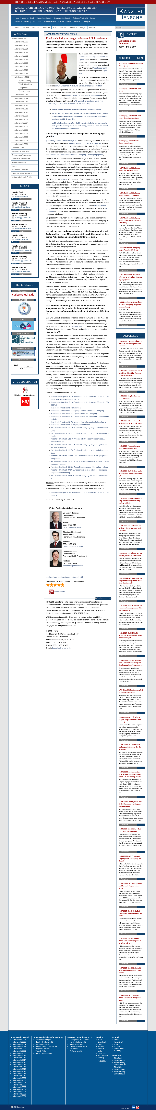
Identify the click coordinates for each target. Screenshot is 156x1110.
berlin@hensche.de (21, 196)
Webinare (77, 22)
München (62, 27)
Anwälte (92, 27)
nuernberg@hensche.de (23, 261)
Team (116, 1044)
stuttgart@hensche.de (22, 271)
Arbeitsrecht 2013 (21, 102)
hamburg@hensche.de (22, 218)
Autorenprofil (57, 592)
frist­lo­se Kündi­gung (78, 326)
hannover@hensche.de (23, 228)
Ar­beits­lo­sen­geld (100, 68)
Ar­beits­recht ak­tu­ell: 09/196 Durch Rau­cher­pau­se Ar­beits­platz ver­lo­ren (79, 467)
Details (22, 199)
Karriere (101, 1047)
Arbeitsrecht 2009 (21, 116)
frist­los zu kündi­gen (93, 143)
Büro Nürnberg (119, 1072)
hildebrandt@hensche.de (73, 546)
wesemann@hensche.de (73, 566)
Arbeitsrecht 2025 (21, 45)
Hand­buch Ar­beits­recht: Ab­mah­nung (65, 408)
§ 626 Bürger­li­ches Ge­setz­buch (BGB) (61, 140)
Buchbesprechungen (43, 1040)
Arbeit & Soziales (25, 84)
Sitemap (101, 1058)
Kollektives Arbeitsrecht (78, 1047)
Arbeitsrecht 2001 (21, 144)
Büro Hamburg (119, 1063)
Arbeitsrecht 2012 (21, 105)
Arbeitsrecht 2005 (21, 130)
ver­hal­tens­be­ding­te (89, 57)
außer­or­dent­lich (75, 143)
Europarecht (23, 88)
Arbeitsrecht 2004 (21, 134)
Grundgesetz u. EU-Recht (79, 1040)
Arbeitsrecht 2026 (21, 42)
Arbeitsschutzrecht (77, 1044)
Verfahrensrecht (76, 1051)
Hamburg (35, 27)
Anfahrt (14, 199)
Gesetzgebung (24, 91)
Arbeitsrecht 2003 (21, 137)
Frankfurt (26, 27)
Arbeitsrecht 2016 (22, 77)
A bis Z (100, 1040)
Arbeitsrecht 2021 (21, 60)
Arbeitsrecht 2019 (21, 67)
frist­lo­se (64, 179)
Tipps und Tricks (18, 148)
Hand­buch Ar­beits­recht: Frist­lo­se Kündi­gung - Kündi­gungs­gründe (77, 155)
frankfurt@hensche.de (22, 207)
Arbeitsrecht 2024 (21, 49)
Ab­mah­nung (89, 329)
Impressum (118, 1047)
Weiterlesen (125, 84)
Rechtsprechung (25, 81)
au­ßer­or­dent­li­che (73, 95)
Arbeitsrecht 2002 (21, 141)
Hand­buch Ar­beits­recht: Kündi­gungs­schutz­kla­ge (70, 425)
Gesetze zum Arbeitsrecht (62, 18)
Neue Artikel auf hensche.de (46, 1047)
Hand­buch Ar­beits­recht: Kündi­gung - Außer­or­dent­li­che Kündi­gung (77, 411)
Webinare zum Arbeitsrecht (22, 173)
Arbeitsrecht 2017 (21, 74)
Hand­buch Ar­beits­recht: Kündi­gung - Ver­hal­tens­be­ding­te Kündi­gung (78, 422)
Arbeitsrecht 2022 (21, 56)
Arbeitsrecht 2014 (21, 98)
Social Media (103, 1056)
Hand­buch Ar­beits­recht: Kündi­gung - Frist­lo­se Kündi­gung (74, 413)
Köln (54, 27)
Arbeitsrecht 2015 (21, 95)
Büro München (119, 1069)
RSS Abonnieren (103, 598)
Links (100, 1051)
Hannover (46, 27)
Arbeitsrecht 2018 (21, 70)
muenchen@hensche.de (23, 250)
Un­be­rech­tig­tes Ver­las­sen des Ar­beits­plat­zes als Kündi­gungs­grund (76, 109)
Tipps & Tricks (36, 22)
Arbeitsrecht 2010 (21, 112)
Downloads (102, 1042)
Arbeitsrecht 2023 (21, 52)
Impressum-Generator (22, 22)
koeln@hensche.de (21, 239)
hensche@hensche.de (72, 527)
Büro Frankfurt (119, 1060)
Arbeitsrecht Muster (49, 22)
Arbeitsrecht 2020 (21, 63)
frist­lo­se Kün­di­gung (92, 95)
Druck (100, 1044)
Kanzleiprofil (86, 22)
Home (17, 18)
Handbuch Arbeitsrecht (44, 18)
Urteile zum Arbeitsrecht (80, 18)
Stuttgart (83, 27)
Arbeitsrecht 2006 (21, 127)
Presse (92, 18)
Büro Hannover (120, 1065)
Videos (14, 166)
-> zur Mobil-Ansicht (19, 34)
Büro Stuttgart (119, 1074)
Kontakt (101, 1049)
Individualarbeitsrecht (78, 1042)
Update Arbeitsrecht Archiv (22, 177)
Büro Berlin (118, 1058)
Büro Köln (118, 1067)
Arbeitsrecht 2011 (21, 109)
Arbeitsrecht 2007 (21, 123)
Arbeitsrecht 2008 (21, 119)
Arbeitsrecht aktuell (28, 18)
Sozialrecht (74, 1049)
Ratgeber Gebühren (64, 22)
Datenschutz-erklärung (119, 1049)
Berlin (17, 27)
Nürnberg (73, 27)
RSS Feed (102, 1053)
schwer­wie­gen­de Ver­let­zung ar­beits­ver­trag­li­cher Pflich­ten (78, 86)
